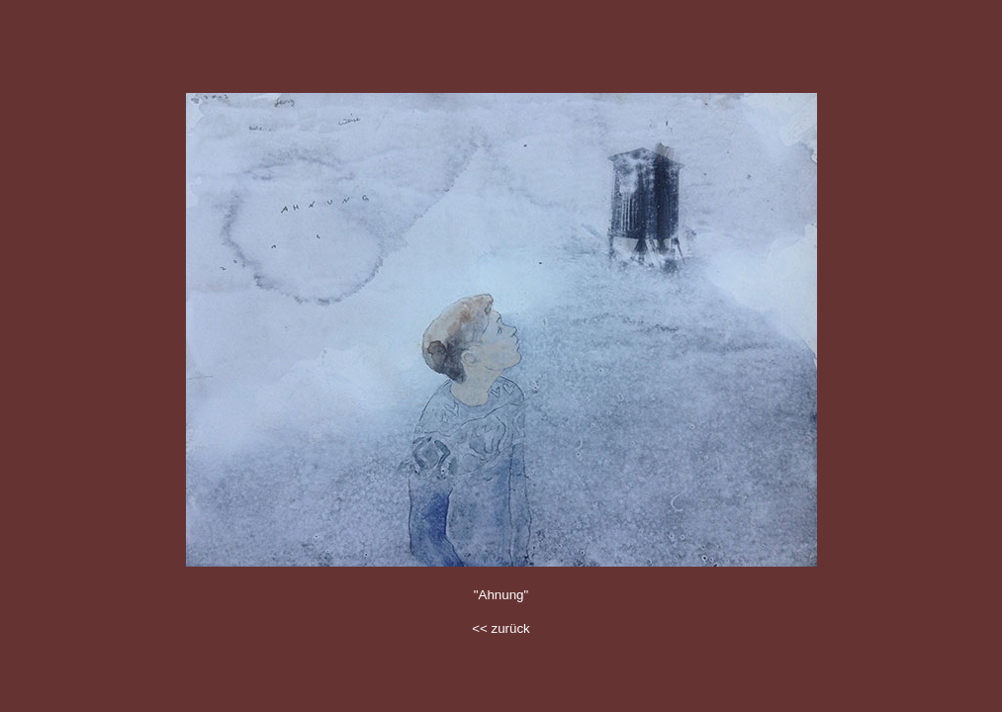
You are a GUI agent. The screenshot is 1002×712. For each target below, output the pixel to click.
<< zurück (501, 628)
